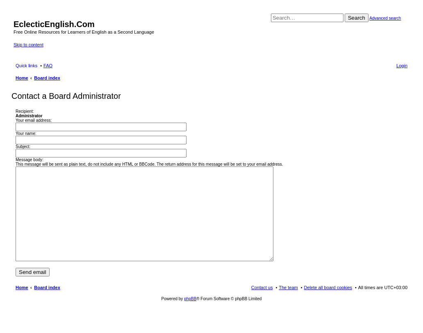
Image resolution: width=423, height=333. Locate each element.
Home (22, 305)
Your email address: (34, 120)
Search (356, 18)
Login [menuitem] (401, 65)
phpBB (190, 317)
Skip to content (28, 44)
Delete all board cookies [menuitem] (328, 305)
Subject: (23, 146)
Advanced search (385, 18)
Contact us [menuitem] (262, 305)
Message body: (29, 159)
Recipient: (25, 111)
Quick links (26, 65)
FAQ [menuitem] (47, 65)
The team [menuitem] (288, 305)
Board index (47, 305)
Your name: (26, 133)
